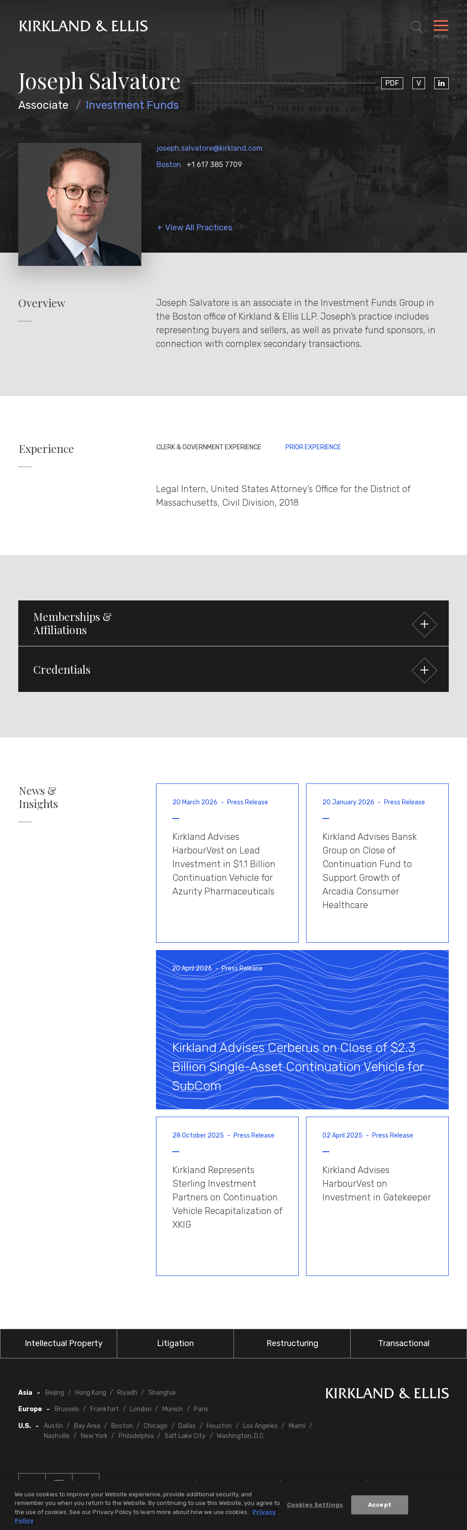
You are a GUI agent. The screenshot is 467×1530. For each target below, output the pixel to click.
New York (94, 1436)
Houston (219, 1426)
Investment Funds (132, 105)
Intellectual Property (64, 1343)
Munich (172, 1409)
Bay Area (87, 1426)
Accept (379, 1504)
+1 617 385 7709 (214, 164)
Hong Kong (90, 1393)
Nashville (57, 1436)
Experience (46, 449)
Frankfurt (104, 1409)
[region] (233, 1505)
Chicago (155, 1426)
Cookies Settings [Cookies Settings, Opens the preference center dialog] (315, 1504)
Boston (168, 164)
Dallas (187, 1426)
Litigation (175, 1343)
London (140, 1409)
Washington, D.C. (241, 1436)
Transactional (404, 1343)
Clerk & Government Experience (208, 447)
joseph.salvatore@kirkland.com (209, 148)
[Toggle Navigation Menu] (441, 27)
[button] (233, 623)
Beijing (54, 1393)
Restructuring (292, 1343)
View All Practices (198, 228)
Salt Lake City (185, 1436)
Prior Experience (313, 447)
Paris (201, 1409)
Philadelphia (136, 1436)
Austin (53, 1426)
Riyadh (127, 1393)
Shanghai (162, 1393)
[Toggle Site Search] (417, 27)
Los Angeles (260, 1426)
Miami (297, 1426)
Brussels (67, 1409)
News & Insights (38, 797)
